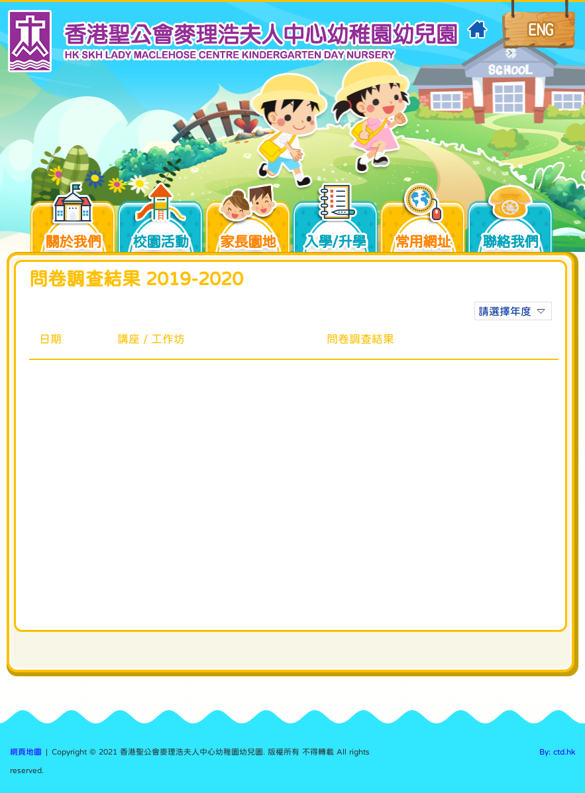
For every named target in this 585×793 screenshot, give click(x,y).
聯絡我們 (510, 220)
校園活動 (167, 220)
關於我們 (79, 220)
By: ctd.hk (557, 752)
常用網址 (422, 220)
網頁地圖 (26, 752)
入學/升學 (341, 220)
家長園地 (254, 220)
